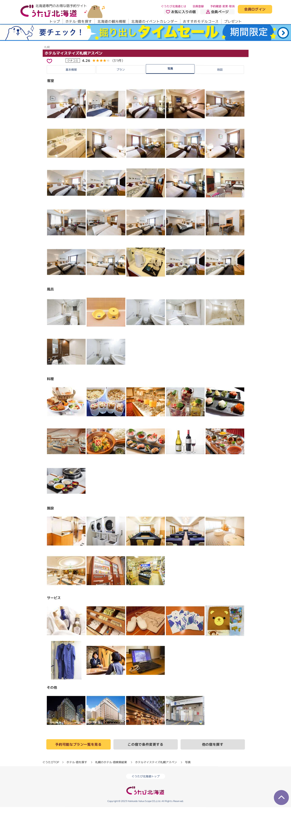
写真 (170, 85)
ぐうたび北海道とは (173, 6)
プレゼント (233, 21)
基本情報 (71, 86)
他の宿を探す (212, 761)
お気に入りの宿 (181, 11)
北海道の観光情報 (111, 21)
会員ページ (217, 11)
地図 (220, 86)
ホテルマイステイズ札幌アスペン (73, 70)
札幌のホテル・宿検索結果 (111, 779)
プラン (120, 86)
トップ (54, 21)
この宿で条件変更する (145, 761)
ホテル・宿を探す (78, 21)
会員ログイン (255, 9)
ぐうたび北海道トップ (146, 793)
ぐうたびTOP (50, 779)
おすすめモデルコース (201, 21)
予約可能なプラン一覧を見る (78, 761)
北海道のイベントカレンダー (154, 21)
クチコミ (72, 77)
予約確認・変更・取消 (222, 6)
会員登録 (198, 6)
